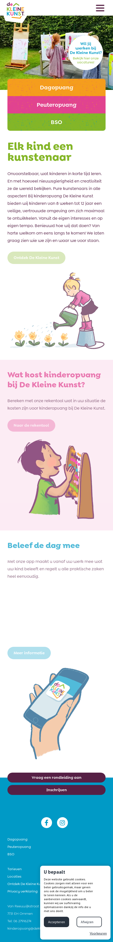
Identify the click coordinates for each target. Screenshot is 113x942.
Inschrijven (56, 789)
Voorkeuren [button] (98, 933)
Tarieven (14, 869)
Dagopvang (17, 839)
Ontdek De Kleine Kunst (36, 257)
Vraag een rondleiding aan (57, 777)
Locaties (14, 876)
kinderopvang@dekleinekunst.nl (33, 928)
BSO (10, 854)
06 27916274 (22, 921)
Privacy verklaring (22, 891)
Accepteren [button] (56, 922)
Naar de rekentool (31, 425)
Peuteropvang (19, 846)
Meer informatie (29, 652)
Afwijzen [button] (87, 922)
